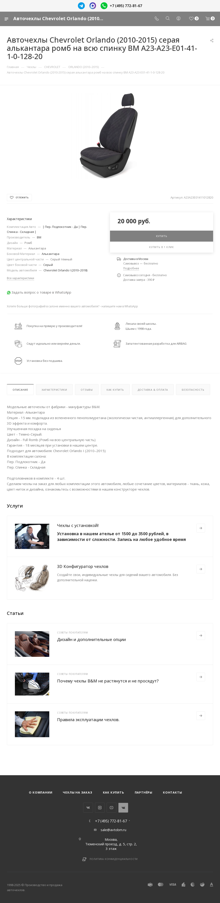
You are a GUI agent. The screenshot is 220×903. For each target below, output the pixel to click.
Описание (20, 389)
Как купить (115, 389)
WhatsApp (123, 808)
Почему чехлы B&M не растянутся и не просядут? (108, 681)
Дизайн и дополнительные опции (91, 639)
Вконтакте (88, 808)
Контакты (172, 792)
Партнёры (143, 792)
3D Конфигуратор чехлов (82, 566)
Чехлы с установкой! (78, 525)
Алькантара (37, 248)
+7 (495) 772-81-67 (126, 5)
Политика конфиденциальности (114, 859)
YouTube (111, 808)
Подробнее (131, 268)
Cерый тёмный (61, 259)
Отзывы (87, 389)
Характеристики (54, 389)
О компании (40, 792)
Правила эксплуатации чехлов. (88, 719)
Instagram (100, 808)
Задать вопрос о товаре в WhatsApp (41, 292)
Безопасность (193, 389)
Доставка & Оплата (153, 389)
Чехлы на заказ (77, 792)
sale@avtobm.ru (113, 829)
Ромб (28, 243)
